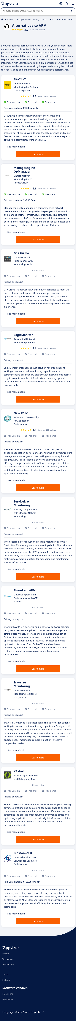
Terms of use (8, 964)
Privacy (5, 953)
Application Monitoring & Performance (33, 19)
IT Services (11, 19)
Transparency (8, 959)
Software (6, 980)
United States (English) (30, 1012)
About (5, 974)
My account (7, 993)
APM (53, 19)
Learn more (38, 154)
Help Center (7, 999)
